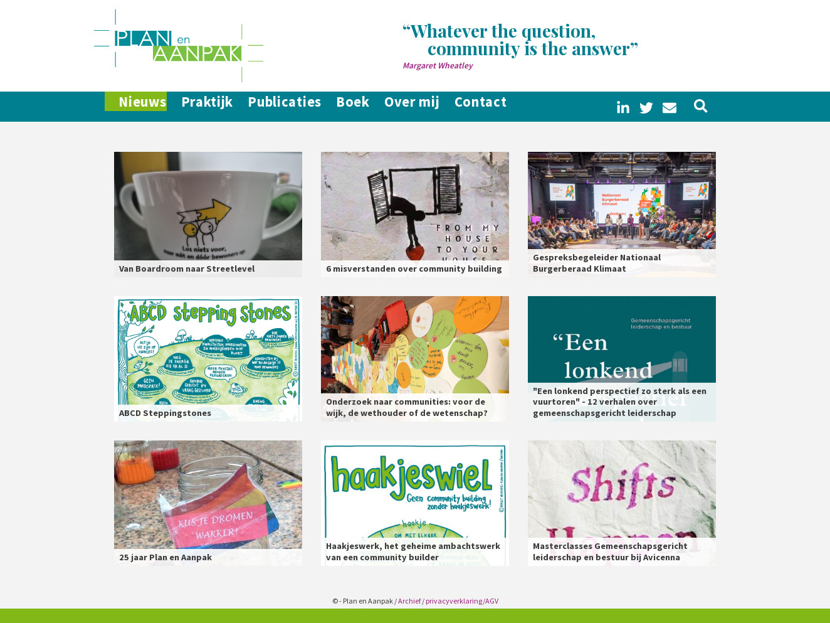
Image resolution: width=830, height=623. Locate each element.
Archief (409, 600)
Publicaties (305, 106)
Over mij (453, 106)
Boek (384, 106)
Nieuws (138, 106)
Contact (532, 106)
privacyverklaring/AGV (462, 600)
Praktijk (216, 106)
